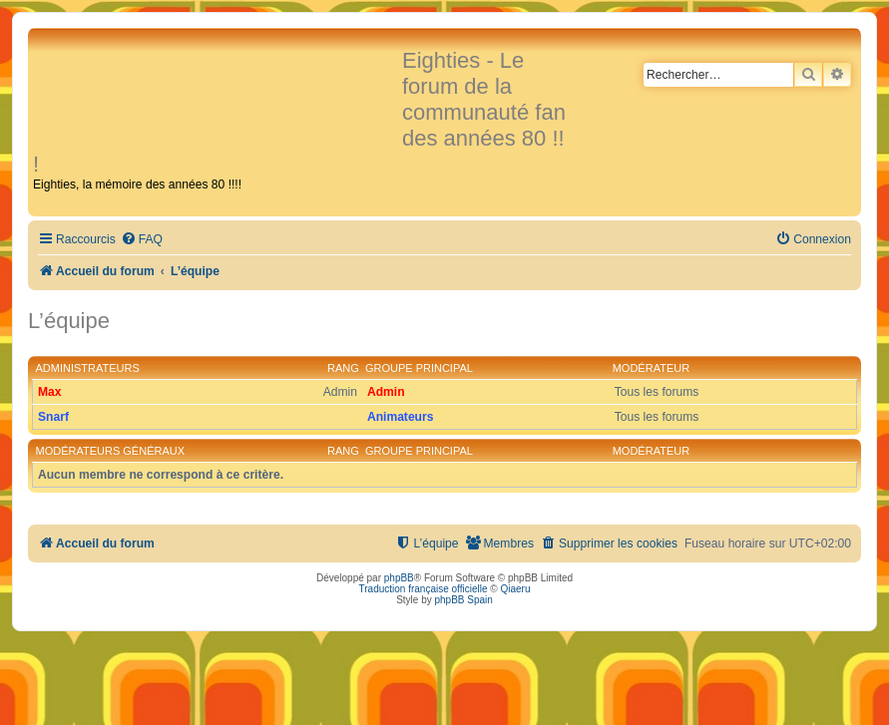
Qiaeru (515, 588)
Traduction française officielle (423, 588)
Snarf (53, 417)
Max (50, 392)
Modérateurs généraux (111, 451)
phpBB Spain (463, 599)
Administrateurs (88, 368)
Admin (386, 392)
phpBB (399, 577)
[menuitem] (142, 239)
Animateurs (400, 417)
